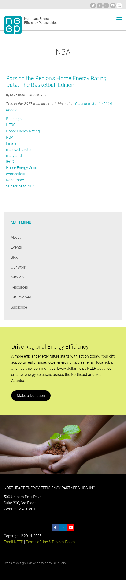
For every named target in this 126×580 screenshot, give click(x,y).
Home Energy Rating (23, 131)
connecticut (15, 174)
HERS (10, 125)
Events (16, 247)
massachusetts (18, 149)
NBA (9, 137)
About (16, 237)
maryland (14, 155)
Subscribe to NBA (20, 186)
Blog (14, 257)
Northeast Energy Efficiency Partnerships (41, 21)
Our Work (18, 267)
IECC (10, 161)
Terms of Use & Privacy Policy (50, 542)
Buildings (13, 119)
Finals (11, 143)
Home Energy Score (22, 168)
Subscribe (19, 307)
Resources (19, 287)
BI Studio (59, 563)
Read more (15, 180)
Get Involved (21, 297)
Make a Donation (30, 395)
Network (18, 277)
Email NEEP (13, 542)
